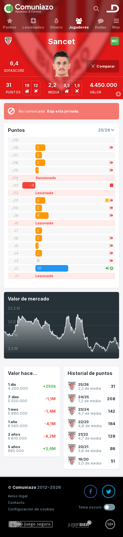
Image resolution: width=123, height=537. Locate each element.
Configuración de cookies (31, 509)
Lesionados (33, 24)
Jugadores (79, 24)
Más (116, 24)
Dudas (100, 24)
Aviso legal (18, 496)
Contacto (16, 502)
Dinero (56, 24)
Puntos (9, 24)
